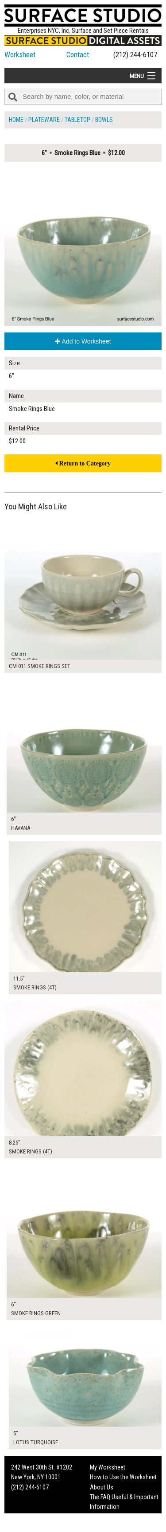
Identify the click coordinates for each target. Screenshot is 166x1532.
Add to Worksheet (83, 341)
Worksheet (19, 54)
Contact (77, 54)
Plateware (44, 119)
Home (16, 119)
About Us (101, 1487)
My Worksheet (107, 1467)
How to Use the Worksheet (123, 1477)
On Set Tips (104, 1526)
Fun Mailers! (105, 1516)
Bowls (104, 119)
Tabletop (77, 119)
